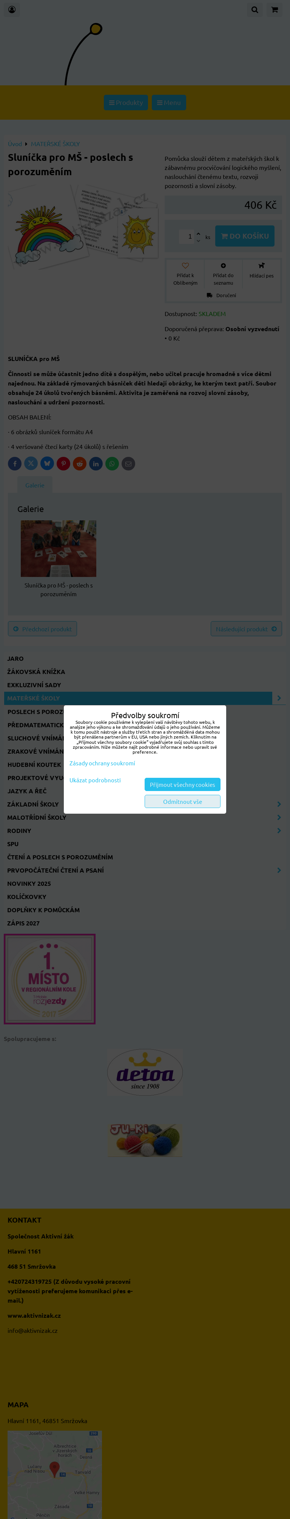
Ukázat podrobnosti (95, 780)
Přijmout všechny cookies (182, 784)
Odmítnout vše (182, 801)
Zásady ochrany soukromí (102, 762)
